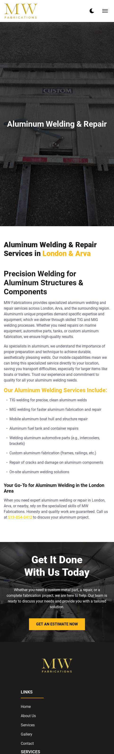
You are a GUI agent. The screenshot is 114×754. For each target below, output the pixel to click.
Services (28, 725)
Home (26, 706)
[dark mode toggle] (91, 11)
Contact (27, 743)
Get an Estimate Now (57, 624)
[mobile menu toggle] (105, 11)
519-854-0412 (20, 517)
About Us (28, 716)
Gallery (26, 734)
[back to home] (21, 11)
